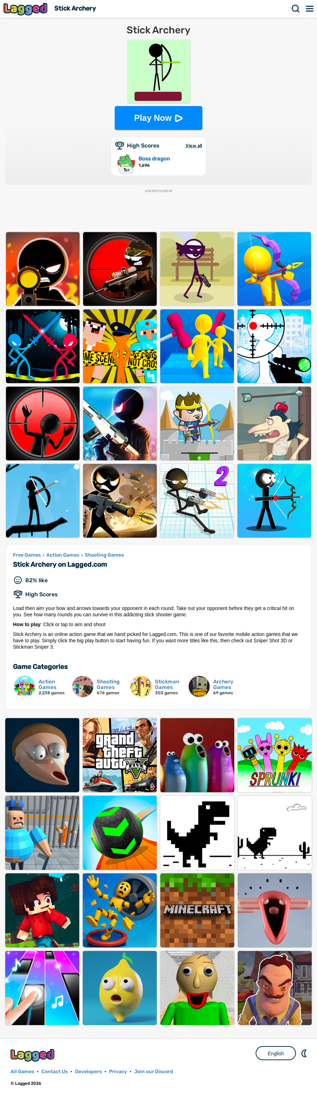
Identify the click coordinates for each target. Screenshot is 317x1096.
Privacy (118, 1072)
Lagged (26, 9)
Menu (310, 9)
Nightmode (305, 1053)
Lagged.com (33, 1055)
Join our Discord (153, 1072)
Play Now (153, 118)
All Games (22, 1072)
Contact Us (54, 1072)
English (276, 1053)
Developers (88, 1072)
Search (296, 9)
